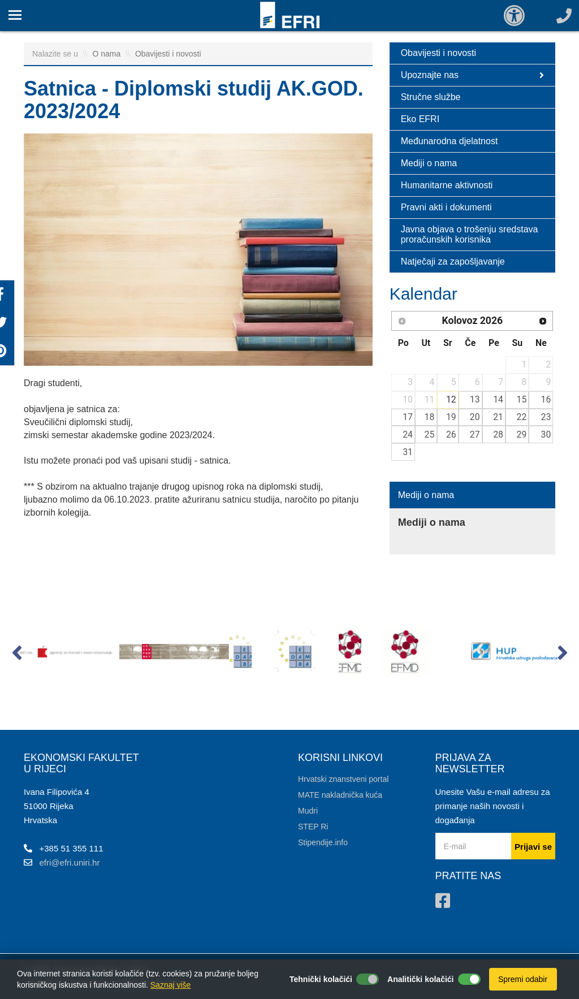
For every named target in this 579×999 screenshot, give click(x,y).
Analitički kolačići (420, 979)
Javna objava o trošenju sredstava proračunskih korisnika (469, 234)
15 (522, 399)
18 (430, 417)
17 (408, 417)
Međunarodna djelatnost (449, 141)
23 (546, 417)
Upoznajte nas (472, 75)
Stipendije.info (323, 842)
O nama (108, 53)
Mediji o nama (429, 163)
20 (475, 417)
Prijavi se (533, 846)
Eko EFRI (420, 119)
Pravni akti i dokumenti (446, 207)
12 (451, 399)
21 (498, 417)
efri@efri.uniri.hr (70, 862)
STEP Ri (313, 826)
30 (546, 434)
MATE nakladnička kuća (340, 794)
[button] (17, 655)
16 (546, 399)
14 (498, 399)
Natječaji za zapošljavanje (453, 261)
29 (522, 434)
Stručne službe (431, 97)
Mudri (308, 810)
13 (475, 399)
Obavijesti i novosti (168, 53)
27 (475, 434)
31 (408, 452)
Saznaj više (170, 984)
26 (451, 434)
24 (408, 434)
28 (498, 434)
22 (522, 417)
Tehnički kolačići (321, 979)
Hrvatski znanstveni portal (343, 779)
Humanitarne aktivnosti (447, 185)
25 (430, 434)
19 (451, 417)
